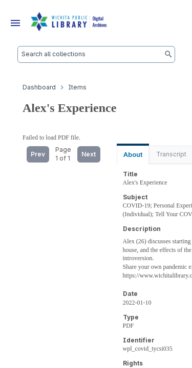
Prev (38, 154)
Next (88, 154)
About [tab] (132, 154)
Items (77, 87)
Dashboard (39, 87)
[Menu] (15, 23)
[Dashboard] (69, 23)
